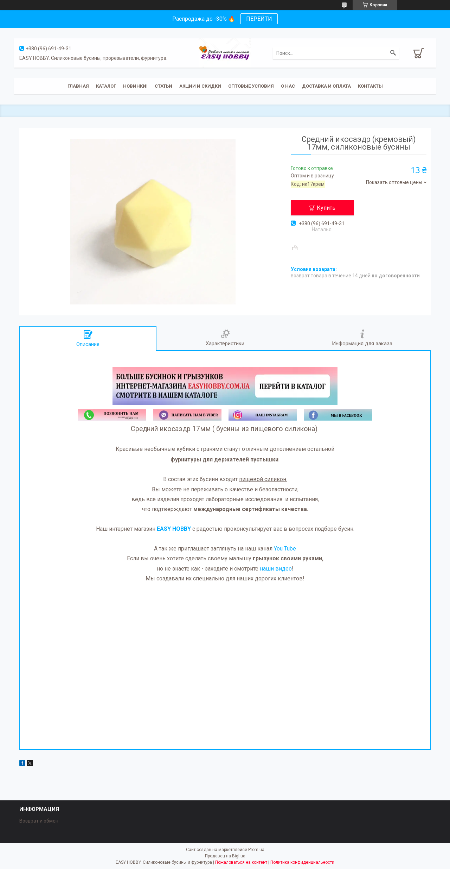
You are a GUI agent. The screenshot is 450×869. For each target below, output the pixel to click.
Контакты (370, 86)
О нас (288, 86)
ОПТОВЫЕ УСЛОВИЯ (251, 86)
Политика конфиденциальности (302, 862)
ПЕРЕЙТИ (259, 18)
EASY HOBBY (174, 528)
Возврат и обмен (38, 821)
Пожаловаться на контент (241, 862)
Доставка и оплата (326, 86)
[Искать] (393, 53)
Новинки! (135, 86)
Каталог (106, 86)
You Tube (285, 548)
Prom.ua (256, 849)
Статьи (163, 86)
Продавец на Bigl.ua (225, 856)
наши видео (276, 568)
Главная (78, 86)
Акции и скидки (200, 86)
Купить (326, 207)
